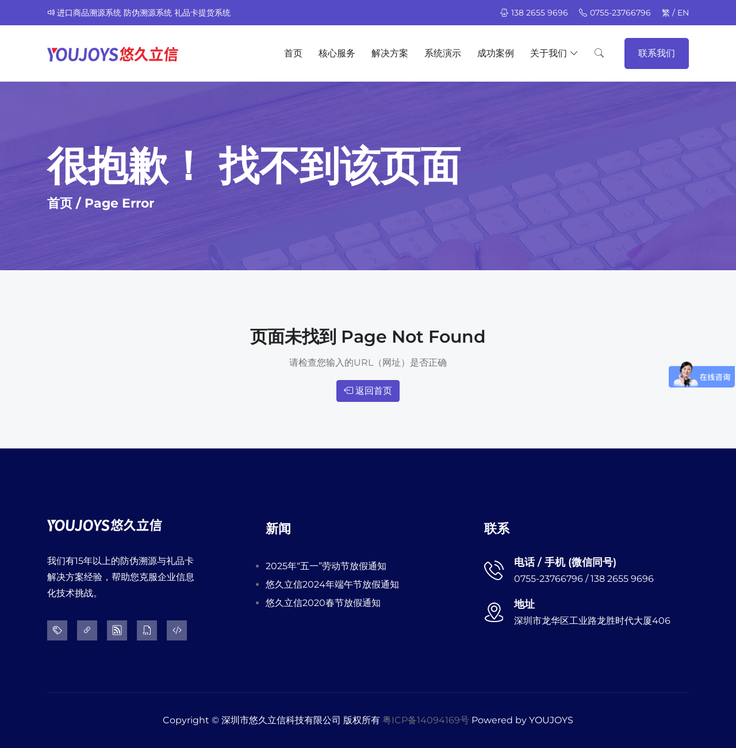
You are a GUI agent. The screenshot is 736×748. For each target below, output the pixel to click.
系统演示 (442, 53)
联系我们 (656, 53)
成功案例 (495, 53)
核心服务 (337, 53)
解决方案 (389, 53)
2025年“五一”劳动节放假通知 (326, 566)
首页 (293, 53)
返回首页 (368, 390)
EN (683, 12)
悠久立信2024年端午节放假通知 (332, 584)
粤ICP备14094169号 (425, 720)
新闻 (278, 528)
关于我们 (554, 53)
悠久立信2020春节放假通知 (323, 602)
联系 (496, 528)
